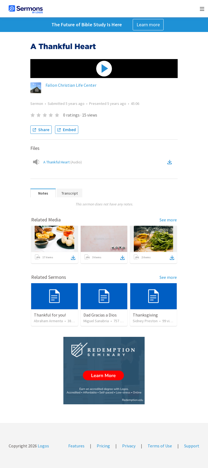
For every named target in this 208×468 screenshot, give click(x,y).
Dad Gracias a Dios (100, 315)
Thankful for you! (50, 315)
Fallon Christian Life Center (71, 85)
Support (191, 445)
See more (168, 219)
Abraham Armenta (48, 320)
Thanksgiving (145, 315)
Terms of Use (160, 445)
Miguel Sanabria (96, 320)
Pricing (103, 445)
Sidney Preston (145, 320)
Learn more (148, 24)
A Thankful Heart (62, 162)
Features (76, 445)
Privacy (128, 445)
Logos (43, 445)
